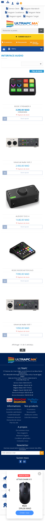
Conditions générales (22, 438)
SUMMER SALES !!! (24, 37)
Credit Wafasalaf (14, 415)
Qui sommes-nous (22, 430)
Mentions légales (22, 435)
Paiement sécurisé (14, 417)
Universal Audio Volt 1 (23, 324)
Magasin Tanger (31, 16)
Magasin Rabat (33, 12)
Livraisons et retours (13, 409)
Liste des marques (31, 417)
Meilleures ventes (31, 415)
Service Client (12, 8)
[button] (39, 474)
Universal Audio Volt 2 (23, 162)
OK (41, 30)
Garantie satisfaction (14, 412)
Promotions (8, 42)
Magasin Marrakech (30, 8)
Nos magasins (22, 433)
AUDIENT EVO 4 (22, 216)
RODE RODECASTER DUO (22, 270)
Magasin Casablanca (14, 12)
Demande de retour (14, 420)
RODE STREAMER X (22, 106)
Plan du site (14, 423)
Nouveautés (22, 42)
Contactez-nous (22, 441)
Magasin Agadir (13, 16)
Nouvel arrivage (36, 42)
